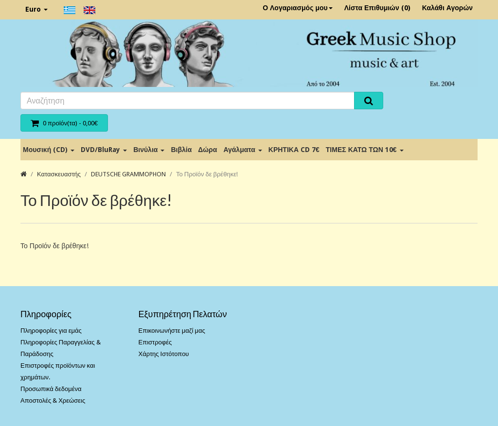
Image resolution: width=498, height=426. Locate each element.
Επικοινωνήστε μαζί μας (172, 330)
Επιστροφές (155, 342)
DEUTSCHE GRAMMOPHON (128, 174)
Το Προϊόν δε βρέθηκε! (207, 174)
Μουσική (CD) (48, 149)
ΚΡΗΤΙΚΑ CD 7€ (294, 149)
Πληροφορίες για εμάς (51, 330)
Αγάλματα (242, 149)
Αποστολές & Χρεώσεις (52, 400)
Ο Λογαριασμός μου (298, 8)
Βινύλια (148, 149)
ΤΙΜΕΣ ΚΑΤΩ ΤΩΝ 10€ (365, 149)
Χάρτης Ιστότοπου (164, 354)
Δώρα (207, 149)
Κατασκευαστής (59, 174)
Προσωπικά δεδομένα (51, 388)
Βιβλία (181, 149)
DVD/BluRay (104, 149)
